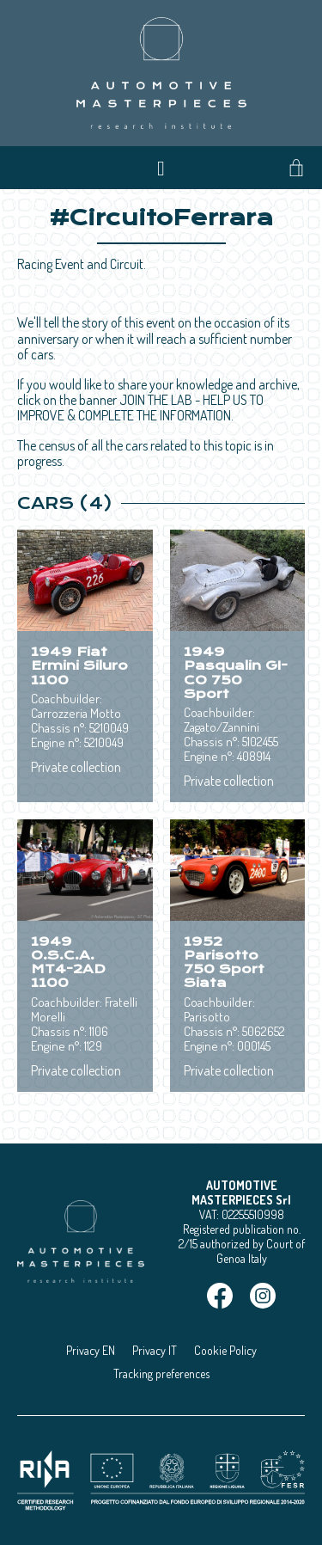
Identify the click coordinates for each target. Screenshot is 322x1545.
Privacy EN (90, 1350)
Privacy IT (154, 1350)
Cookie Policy (225, 1350)
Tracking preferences (161, 1373)
